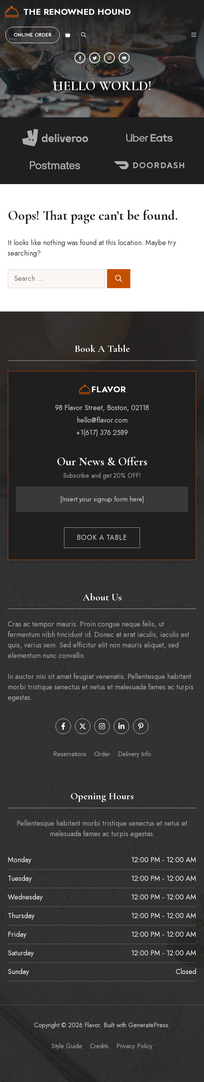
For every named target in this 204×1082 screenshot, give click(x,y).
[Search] (118, 278)
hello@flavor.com (102, 420)
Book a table (102, 537)
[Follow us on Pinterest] (141, 726)
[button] (84, 35)
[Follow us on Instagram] (102, 726)
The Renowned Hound (77, 11)
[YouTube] (124, 57)
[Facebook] (79, 57)
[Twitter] (94, 57)
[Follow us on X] (82, 726)
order (102, 754)
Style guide (67, 1046)
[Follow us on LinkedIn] (121, 726)
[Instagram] (109, 57)
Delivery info (134, 754)
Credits (99, 1046)
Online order (33, 34)
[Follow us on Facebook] (63, 726)
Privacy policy (134, 1046)
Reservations (69, 754)
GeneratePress (148, 1025)
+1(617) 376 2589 (102, 433)
